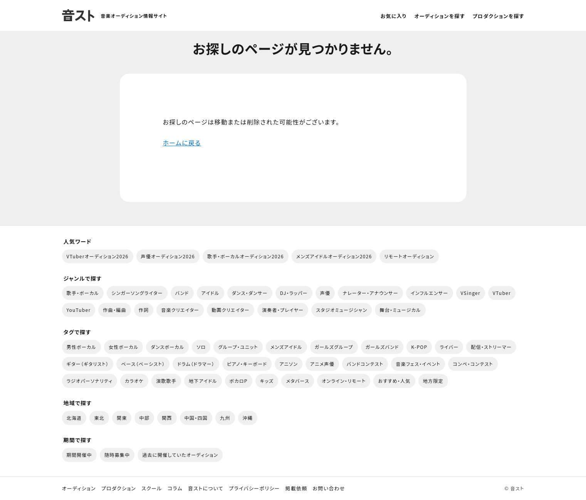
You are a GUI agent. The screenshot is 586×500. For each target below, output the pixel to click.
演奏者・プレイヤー (283, 309)
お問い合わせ (329, 488)
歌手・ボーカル (83, 293)
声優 (325, 293)
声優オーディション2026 (168, 256)
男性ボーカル (81, 346)
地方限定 (433, 380)
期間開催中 (79, 454)
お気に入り (394, 16)
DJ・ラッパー (294, 293)
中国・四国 (196, 417)
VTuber (502, 293)
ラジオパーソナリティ (90, 380)
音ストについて (205, 488)
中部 (144, 417)
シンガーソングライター (137, 293)
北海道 (74, 417)
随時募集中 (117, 454)
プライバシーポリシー (254, 488)
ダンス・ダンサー (250, 293)
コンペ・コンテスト (473, 363)
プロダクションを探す (498, 16)
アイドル (210, 293)
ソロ (201, 346)
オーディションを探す (439, 16)
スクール (151, 488)
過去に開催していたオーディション (180, 454)
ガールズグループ (334, 346)
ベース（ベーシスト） (143, 363)
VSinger (470, 293)
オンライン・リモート (344, 380)
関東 (122, 417)
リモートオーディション (409, 256)
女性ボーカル (123, 346)
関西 (167, 417)
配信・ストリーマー (491, 346)
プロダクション (118, 488)
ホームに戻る (182, 142)
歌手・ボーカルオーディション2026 (245, 256)
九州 (225, 417)
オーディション (79, 488)
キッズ (267, 380)
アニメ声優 (322, 363)
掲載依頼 (296, 488)
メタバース (297, 380)
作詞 (144, 309)
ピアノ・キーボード (247, 363)
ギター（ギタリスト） (88, 363)
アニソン (288, 363)
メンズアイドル (286, 346)
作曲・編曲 (114, 309)
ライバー (449, 346)
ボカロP (239, 380)
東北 (99, 417)
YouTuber (79, 309)
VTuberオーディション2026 (98, 256)
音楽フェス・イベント (418, 363)
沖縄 (248, 417)
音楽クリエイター (180, 309)
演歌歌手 (166, 380)
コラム (175, 488)
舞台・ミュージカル (400, 309)
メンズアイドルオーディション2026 (334, 256)
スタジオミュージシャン (341, 309)
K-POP (419, 346)
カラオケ (134, 380)
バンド (182, 293)
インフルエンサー (429, 293)
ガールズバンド (382, 346)
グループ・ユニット (238, 346)
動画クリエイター (231, 309)
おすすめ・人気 (394, 380)
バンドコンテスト (365, 363)
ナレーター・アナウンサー (370, 293)
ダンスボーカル (167, 346)
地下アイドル (203, 380)
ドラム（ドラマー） (196, 363)
